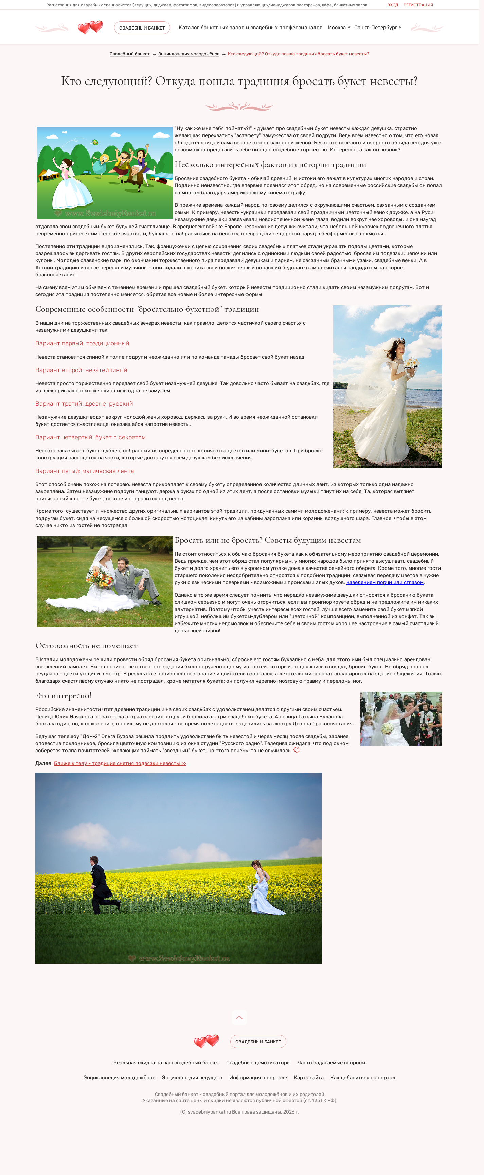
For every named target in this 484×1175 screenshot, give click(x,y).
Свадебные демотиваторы (258, 1063)
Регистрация (418, 5)
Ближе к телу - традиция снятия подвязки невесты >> (120, 763)
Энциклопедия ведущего (192, 1077)
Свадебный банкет (130, 53)
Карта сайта (309, 1077)
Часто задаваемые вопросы (331, 1063)
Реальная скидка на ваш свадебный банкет (166, 1063)
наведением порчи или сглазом (385, 582)
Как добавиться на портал (362, 1077)
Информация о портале (258, 1077)
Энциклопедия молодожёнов (188, 53)
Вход (392, 5)
